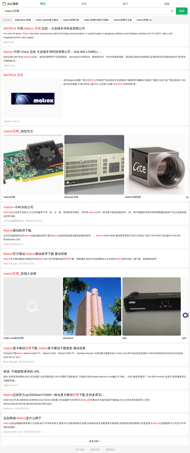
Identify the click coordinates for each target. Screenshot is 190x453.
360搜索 (11, 3)
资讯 (84, 3)
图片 (125, 3)
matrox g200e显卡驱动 (47, 20)
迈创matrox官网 (23, 20)
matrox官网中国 (71, 20)
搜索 (181, 11)
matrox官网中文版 (122, 20)
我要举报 (110, 449)
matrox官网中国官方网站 (96, 20)
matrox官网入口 (145, 20)
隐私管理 (95, 449)
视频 (166, 3)
